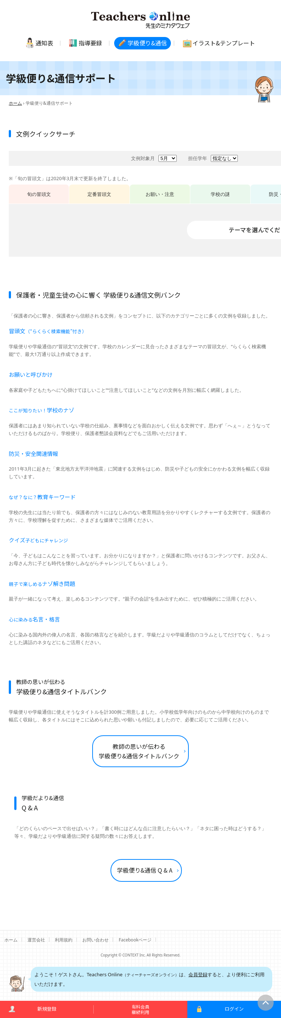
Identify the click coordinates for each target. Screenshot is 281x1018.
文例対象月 (143, 158)
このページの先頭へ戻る (266, 1003)
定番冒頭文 (99, 194)
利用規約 (63, 940)
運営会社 (36, 940)
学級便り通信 (147, 42)
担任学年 (197, 158)
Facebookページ (135, 940)
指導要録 (90, 42)
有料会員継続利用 (140, 1009)
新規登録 (46, 1008)
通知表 (44, 42)
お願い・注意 (160, 194)
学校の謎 (220, 194)
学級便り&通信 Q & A (144, 870)
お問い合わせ (95, 940)
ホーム (15, 103)
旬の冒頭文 (39, 194)
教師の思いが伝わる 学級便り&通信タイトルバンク (139, 751)
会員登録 (197, 974)
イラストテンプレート (223, 42)
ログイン (234, 1008)
